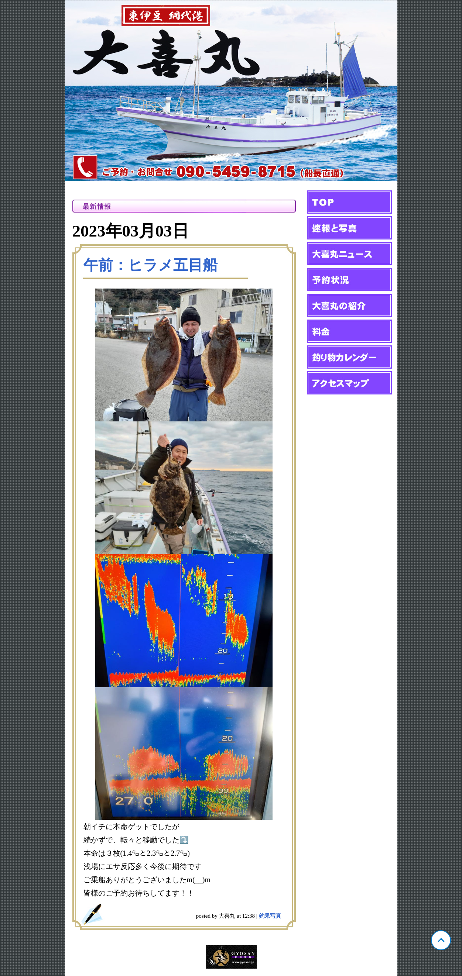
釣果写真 (270, 916)
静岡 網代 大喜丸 (231, 90)
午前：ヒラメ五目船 (150, 265)
